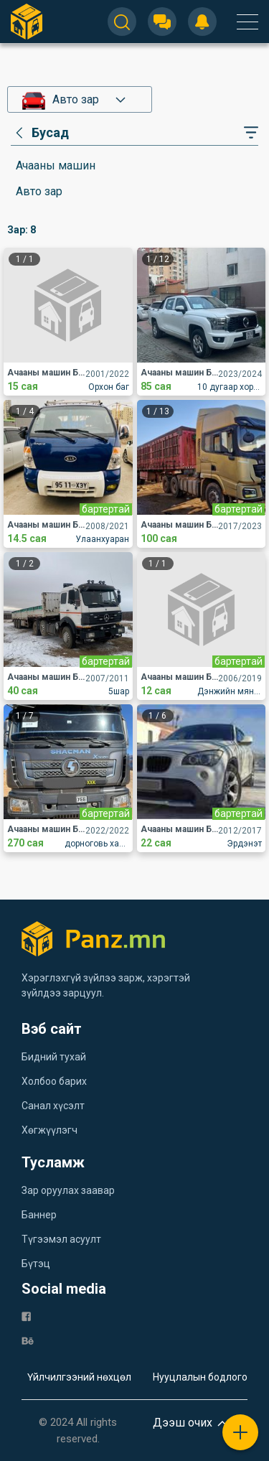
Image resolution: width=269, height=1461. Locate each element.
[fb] (26, 1315)
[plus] (240, 1432)
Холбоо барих (54, 1081)
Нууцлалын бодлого (200, 1377)
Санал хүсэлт (53, 1105)
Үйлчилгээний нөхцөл (79, 1377)
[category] (40, 132)
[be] (28, 1340)
